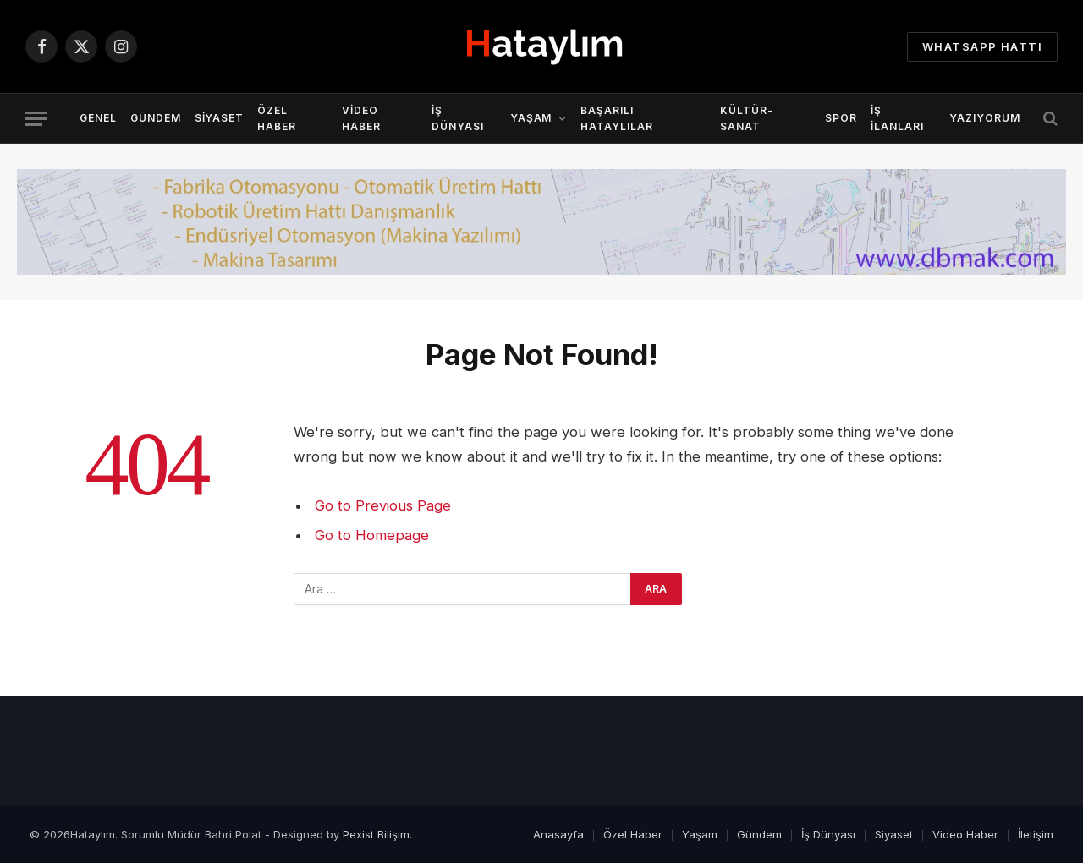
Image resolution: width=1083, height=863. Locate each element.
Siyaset (220, 118)
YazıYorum (984, 118)
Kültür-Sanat (746, 118)
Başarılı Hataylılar (616, 118)
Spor (841, 118)
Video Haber (361, 118)
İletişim (1035, 834)
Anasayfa (558, 834)
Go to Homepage (372, 535)
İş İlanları (897, 118)
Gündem (155, 118)
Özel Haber (276, 118)
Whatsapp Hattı (982, 46)
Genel (98, 118)
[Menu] (36, 119)
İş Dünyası (458, 118)
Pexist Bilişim (376, 834)
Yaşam (531, 118)
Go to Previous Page (383, 505)
